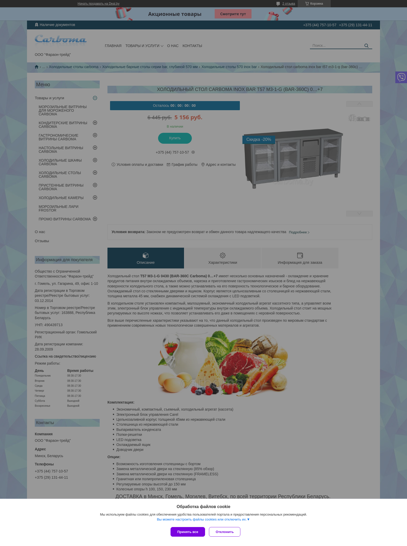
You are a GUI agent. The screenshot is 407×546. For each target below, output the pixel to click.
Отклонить (226, 532)
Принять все (187, 532)
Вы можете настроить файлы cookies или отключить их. (202, 520)
